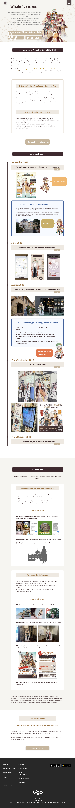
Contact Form (37, 748)
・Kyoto (5, 777)
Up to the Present (12, 37)
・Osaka (6, 775)
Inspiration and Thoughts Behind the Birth (24, 33)
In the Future (33, 37)
